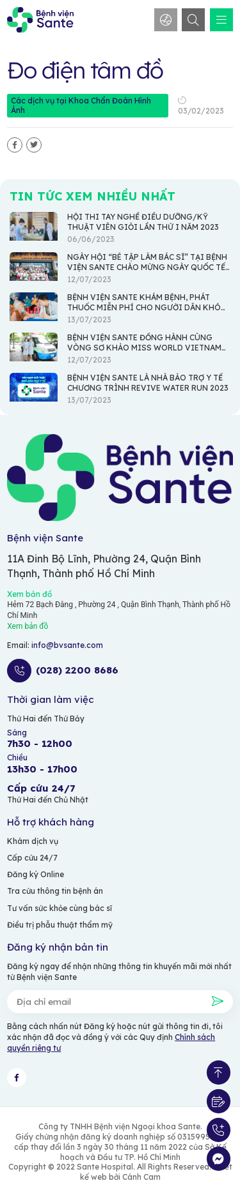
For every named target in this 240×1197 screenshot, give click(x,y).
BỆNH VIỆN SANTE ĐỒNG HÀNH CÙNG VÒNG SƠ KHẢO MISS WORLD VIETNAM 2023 (144, 348)
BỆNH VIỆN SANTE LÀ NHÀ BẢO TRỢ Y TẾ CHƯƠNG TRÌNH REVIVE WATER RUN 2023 (147, 383)
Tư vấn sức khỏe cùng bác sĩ (59, 908)
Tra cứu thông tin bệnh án (55, 891)
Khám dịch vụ (32, 841)
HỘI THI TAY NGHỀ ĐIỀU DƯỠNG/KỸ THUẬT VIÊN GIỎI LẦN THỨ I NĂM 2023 (143, 222)
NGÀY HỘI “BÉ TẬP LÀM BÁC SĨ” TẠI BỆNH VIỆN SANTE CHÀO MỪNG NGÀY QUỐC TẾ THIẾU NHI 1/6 (147, 267)
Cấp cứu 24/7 (32, 857)
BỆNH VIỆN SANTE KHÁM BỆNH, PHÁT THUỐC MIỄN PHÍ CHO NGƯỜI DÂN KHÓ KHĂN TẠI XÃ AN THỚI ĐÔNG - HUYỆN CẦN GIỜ (144, 312)
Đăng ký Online (35, 874)
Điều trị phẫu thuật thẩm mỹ (60, 925)
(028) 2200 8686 (77, 670)
